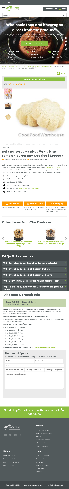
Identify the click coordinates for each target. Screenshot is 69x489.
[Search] (34, 15)
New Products (41, 436)
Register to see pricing (34, 79)
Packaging (56, 203)
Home (4, 66)
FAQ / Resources (42, 456)
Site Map (39, 472)
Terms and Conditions (44, 440)
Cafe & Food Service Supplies (31, 66)
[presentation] (19, 392)
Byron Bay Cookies (8, 144)
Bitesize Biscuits (47, 66)
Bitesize (28, 144)
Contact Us (40, 459)
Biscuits (45, 144)
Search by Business (14, 66)
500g (16, 144)
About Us (39, 462)
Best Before (12, 203)
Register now (52, 9)
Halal (56, 144)
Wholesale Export (42, 446)
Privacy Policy (41, 443)
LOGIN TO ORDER (16, 83)
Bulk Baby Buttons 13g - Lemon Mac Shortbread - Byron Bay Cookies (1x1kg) (18, 244)
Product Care (34, 203)
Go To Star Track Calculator (45, 348)
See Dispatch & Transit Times (39, 160)
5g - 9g (22, 144)
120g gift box (23, 188)
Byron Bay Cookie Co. (53, 167)
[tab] (34, 263)
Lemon (51, 144)
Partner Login (8, 465)
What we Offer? (9, 456)
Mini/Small (6, 147)
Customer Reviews (43, 465)
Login (63, 9)
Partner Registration (11, 462)
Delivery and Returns (44, 433)
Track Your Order (42, 430)
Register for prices (34, 43)
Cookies (39, 144)
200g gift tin (35, 188)
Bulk (33, 144)
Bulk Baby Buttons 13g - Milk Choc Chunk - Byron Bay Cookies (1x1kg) (51, 243)
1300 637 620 (9, 2)
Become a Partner (10, 459)
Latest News (40, 468)
